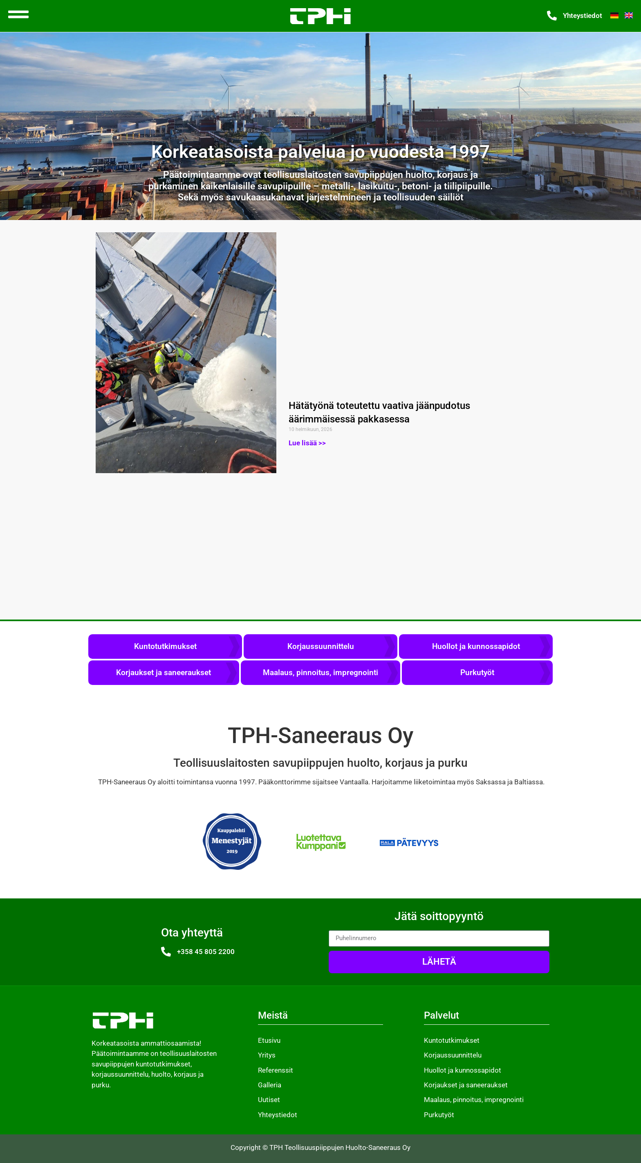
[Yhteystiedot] (552, 15)
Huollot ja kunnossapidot (476, 646)
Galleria (269, 1085)
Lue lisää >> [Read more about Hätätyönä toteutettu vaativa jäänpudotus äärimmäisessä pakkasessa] (307, 443)
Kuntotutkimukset (165, 646)
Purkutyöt (477, 672)
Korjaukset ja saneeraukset (163, 672)
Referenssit (275, 1070)
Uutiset (269, 1100)
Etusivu (269, 1040)
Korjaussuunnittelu (320, 646)
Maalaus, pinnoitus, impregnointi (320, 672)
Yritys (267, 1055)
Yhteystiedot (582, 15)
